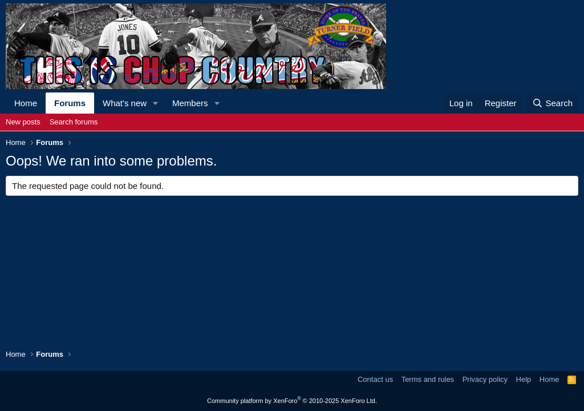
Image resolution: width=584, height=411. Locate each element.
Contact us (375, 379)
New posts (23, 122)
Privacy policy (485, 379)
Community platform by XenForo (292, 400)
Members (190, 103)
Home (25, 103)
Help (524, 379)
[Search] (552, 103)
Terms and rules (428, 379)
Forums (70, 103)
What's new (125, 103)
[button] (156, 103)
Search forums (74, 122)
